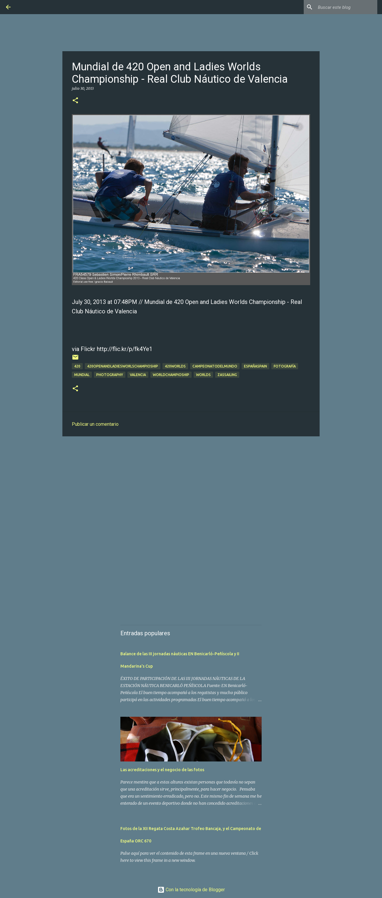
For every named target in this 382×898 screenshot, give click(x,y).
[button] (75, 101)
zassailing (227, 375)
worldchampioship (171, 375)
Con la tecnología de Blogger (191, 889)
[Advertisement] (191, 486)
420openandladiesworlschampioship (122, 366)
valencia (138, 375)
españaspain (255, 366)
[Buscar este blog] (346, 7)
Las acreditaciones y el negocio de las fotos (162, 769)
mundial (81, 375)
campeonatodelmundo (214, 366)
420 (77, 366)
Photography (109, 375)
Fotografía (285, 366)
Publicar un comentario (95, 424)
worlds (203, 375)
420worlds (175, 366)
